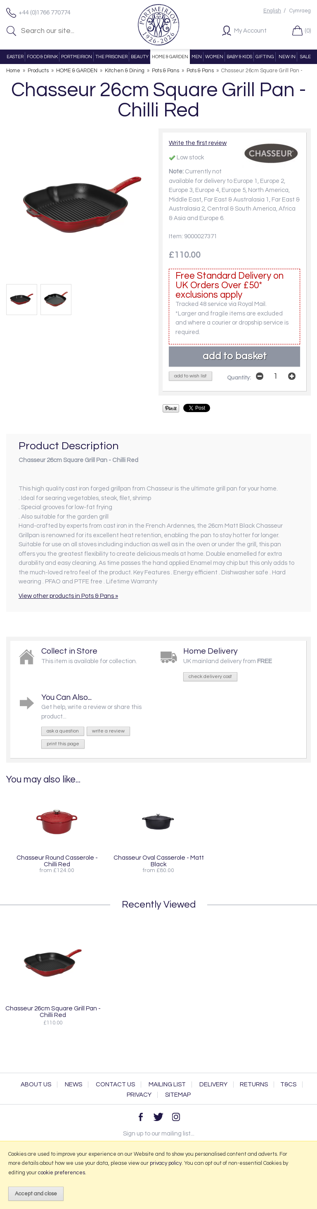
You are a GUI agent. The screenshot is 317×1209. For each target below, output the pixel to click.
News (73, 1084)
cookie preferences (61, 1173)
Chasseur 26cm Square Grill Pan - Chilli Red (53, 1011)
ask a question (63, 731)
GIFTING (264, 57)
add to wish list (190, 376)
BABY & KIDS (239, 57)
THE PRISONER (111, 57)
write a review (108, 731)
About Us (36, 1084)
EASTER (15, 57)
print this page (63, 744)
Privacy (139, 1095)
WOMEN (214, 57)
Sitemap (178, 1095)
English (272, 11)
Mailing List (167, 1084)
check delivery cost (210, 676)
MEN (197, 57)
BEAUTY (140, 57)
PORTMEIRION (76, 57)
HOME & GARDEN (170, 57)
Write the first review (198, 143)
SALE (305, 57)
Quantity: (239, 378)
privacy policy (166, 1163)
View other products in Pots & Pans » (68, 596)
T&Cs (288, 1084)
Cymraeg (300, 11)
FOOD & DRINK (42, 57)
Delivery (213, 1084)
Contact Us (115, 1084)
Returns (254, 1084)
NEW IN (287, 57)
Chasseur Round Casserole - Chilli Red (57, 861)
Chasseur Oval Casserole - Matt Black (159, 861)
